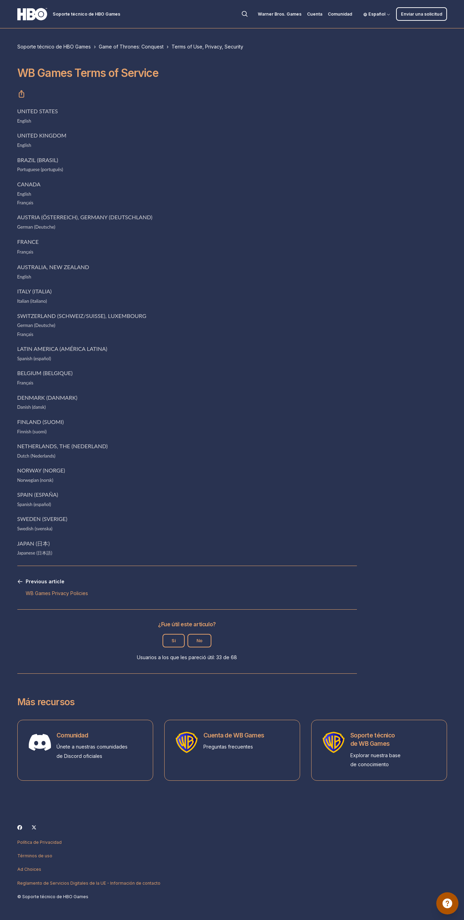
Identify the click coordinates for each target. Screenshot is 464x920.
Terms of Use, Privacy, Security (207, 47)
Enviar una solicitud (421, 14)
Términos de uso (34, 855)
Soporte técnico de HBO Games (54, 47)
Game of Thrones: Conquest (131, 47)
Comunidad (340, 14)
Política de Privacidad (39, 842)
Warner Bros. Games (279, 14)
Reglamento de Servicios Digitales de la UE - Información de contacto (88, 883)
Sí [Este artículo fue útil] (174, 640)
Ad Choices (29, 869)
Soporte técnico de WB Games (372, 740)
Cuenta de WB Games (233, 735)
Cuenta (314, 14)
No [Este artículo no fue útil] (199, 640)
